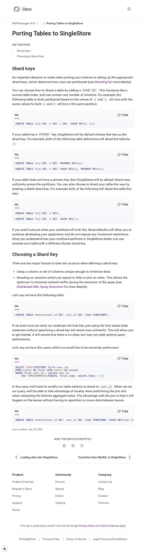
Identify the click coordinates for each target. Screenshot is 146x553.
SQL (17, 115)
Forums (60, 489)
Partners (103, 510)
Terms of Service (109, 533)
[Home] (22, 9)
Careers (103, 503)
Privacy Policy (87, 533)
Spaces (59, 496)
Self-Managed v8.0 (23, 23)
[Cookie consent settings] (5, 548)
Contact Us (105, 489)
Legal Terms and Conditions (110, 546)
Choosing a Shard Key (30, 56)
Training (60, 510)
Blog (101, 496)
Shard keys (23, 50)
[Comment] (82, 453)
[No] (73, 453)
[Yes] (64, 453)
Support (17, 510)
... (41, 23)
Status (16, 517)
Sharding (100, 82)
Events (59, 503)
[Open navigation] (129, 9)
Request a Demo (22, 496)
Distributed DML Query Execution (40, 291)
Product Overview (23, 489)
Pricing (16, 503)
